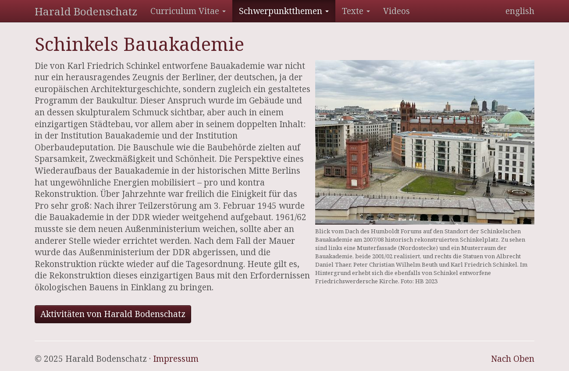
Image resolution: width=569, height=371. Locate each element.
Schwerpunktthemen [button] (284, 11)
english (519, 11)
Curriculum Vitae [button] (188, 11)
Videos (396, 11)
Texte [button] (356, 11)
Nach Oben (512, 358)
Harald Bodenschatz (86, 11)
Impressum (176, 358)
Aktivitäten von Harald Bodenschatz (112, 314)
